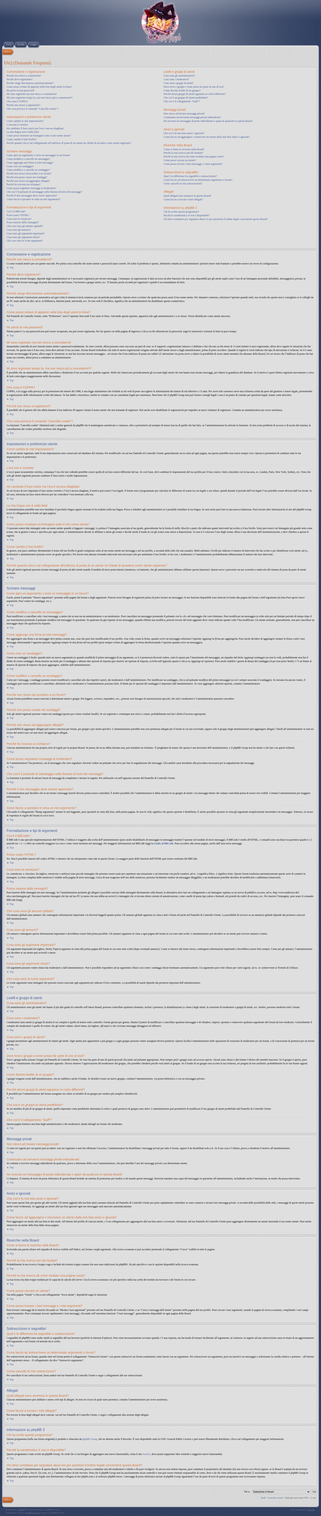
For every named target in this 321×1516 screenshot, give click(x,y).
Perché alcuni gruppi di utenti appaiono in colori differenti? (195, 93)
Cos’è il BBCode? (16, 211)
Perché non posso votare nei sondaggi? (27, 177)
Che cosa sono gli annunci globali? (25, 226)
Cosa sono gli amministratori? (179, 75)
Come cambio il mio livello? (21, 139)
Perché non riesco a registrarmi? (23, 105)
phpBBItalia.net (32, 1512)
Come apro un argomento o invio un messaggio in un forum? (38, 155)
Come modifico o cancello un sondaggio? (28, 169)
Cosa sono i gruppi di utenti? (179, 83)
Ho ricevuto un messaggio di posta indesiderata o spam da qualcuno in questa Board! (208, 121)
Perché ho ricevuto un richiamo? (24, 184)
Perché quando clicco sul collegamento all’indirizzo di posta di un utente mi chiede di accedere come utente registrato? (69, 143)
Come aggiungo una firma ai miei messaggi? (30, 162)
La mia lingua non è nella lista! (23, 131)
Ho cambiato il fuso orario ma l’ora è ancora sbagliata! (35, 128)
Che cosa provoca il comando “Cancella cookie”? (32, 108)
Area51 (146, 1454)
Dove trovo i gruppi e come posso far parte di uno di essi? (194, 86)
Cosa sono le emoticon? (19, 218)
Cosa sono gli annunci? (19, 229)
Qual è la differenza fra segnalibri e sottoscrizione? (190, 176)
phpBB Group (89, 1439)
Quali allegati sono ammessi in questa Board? (187, 195)
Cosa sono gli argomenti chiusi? (23, 237)
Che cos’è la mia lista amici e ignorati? (184, 133)
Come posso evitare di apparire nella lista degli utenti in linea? (39, 86)
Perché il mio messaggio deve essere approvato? (32, 195)
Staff (263, 1497)
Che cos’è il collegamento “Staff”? (182, 101)
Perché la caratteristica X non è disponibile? (187, 215)
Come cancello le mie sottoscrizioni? (183, 183)
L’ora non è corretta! (17, 124)
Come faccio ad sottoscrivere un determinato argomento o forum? (198, 179)
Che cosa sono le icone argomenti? (25, 240)
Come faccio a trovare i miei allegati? (183, 199)
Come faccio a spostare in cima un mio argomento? (33, 199)
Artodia (311, 1509)
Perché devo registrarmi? (20, 79)
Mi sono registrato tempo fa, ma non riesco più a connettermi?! (40, 97)
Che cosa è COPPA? (17, 101)
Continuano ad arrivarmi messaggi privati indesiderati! (192, 117)
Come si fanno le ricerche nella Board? (184, 149)
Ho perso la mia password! (21, 90)
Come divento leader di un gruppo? (182, 90)
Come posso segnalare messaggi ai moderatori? (31, 188)
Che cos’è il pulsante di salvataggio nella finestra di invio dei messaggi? (44, 191)
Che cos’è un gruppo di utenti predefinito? (186, 97)
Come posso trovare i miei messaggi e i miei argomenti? (193, 163)
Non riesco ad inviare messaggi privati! (184, 113)
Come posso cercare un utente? (180, 160)
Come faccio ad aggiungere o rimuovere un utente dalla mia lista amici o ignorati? (207, 136)
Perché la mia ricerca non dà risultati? (183, 152)
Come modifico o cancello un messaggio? (28, 158)
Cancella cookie (275, 1497)
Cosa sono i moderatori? (176, 79)
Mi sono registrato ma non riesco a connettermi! (32, 93)
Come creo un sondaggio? (20, 166)
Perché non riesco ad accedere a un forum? (29, 173)
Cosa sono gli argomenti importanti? (26, 233)
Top (12, 267)
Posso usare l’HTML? (18, 215)
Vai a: (247, 1491)
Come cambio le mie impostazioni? (25, 121)
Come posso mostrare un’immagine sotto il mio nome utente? (39, 135)
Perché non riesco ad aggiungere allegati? (28, 180)
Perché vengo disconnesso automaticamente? (30, 83)
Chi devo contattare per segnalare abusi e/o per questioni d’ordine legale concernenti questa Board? (216, 219)
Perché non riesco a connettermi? (24, 75)
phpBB (21, 1509)
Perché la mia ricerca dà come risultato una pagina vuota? (194, 156)
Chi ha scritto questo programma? (181, 211)
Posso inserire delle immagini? (23, 222)
